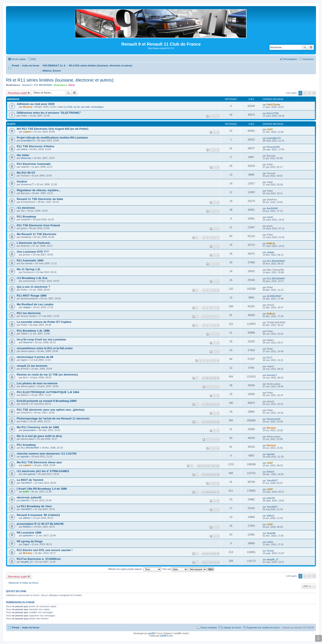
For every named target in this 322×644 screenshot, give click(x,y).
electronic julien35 (29, 497)
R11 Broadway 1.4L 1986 (33, 330)
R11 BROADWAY (43, 85)
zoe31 (270, 217)
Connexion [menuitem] (308, 59)
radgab (270, 252)
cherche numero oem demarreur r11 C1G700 (47, 453)
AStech (270, 471)
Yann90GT (26, 483)
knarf (26, 491)
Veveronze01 (273, 419)
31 (218, 378)
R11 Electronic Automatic (34, 163)
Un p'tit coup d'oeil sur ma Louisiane (41, 339)
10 (207, 404)
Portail (15, 65)
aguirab (25, 456)
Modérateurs (60, 85)
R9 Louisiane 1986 (29, 532)
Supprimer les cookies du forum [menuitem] (263, 627)
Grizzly (270, 550)
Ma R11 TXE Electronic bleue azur (39, 462)
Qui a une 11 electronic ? (33, 286)
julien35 (25, 500)
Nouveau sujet (17, 93)
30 (214, 378)
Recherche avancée (311, 47)
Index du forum (30, 627)
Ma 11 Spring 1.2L (29, 269)
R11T (269, 357)
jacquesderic (29, 430)
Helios (24, 149)
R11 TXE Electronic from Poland (38, 225)
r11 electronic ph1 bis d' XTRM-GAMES (43, 471)
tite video (23, 155)
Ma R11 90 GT (26, 172)
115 (217, 466)
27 (204, 378)
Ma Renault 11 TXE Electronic (36, 234)
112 (203, 466)
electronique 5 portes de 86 (35, 357)
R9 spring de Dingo (30, 541)
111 (199, 466)
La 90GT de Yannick (30, 480)
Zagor (26, 544)
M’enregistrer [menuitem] (290, 59)
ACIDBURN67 (274, 296)
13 (218, 404)
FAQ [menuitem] (33, 59)
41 (218, 492)
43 (207, 475)
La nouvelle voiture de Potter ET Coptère (44, 321)
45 (214, 475)
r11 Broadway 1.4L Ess (32, 278)
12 (214, 404)
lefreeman (26, 158)
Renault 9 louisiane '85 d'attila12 (38, 515)
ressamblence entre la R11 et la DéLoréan (45, 348)
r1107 (270, 129)
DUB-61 (271, 243)
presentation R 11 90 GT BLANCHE (40, 523)
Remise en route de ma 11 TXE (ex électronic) (47, 374)
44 (211, 475)
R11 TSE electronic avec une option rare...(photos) (50, 409)
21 (204, 422)
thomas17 (27, 85)
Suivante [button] (314, 93)
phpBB (151, 633)
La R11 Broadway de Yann (34, 506)
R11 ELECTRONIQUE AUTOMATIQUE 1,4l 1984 (48, 392)
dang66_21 (27, 562)
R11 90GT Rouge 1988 (32, 295)
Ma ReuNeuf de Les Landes (35, 304)
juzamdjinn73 (28, 140)
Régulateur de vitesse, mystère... (39, 190)
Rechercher (305, 47)
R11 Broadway (26, 216)
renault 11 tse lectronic (32, 365)
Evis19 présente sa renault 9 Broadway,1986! (47, 400)
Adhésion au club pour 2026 (35, 104)
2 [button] (304, 93)
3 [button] (309, 93)
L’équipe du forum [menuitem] (231, 627)
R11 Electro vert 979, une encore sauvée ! (44, 550)
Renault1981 (273, 147)
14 (214, 554)
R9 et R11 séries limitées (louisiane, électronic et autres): (60, 80)
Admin (71, 85)
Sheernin (27, 342)
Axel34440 (272, 208)
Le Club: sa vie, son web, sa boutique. (84, 107)
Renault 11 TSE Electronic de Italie (40, 199)
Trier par (174, 569)
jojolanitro (28, 535)
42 (204, 475)
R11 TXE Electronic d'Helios (35, 146)
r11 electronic (26, 207)
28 (207, 378)
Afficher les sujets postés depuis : (134, 569)
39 (211, 492)
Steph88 (271, 533)
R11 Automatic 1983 (30, 260)
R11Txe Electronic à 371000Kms (39, 559)
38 (207, 492)
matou (270, 542)
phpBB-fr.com (166, 636)
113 (208, 466)
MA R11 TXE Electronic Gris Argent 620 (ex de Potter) (52, 128)
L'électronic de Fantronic (33, 242)
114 (213, 466)
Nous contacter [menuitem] (209, 627)
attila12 (26, 518)
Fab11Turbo (273, 104)
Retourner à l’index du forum (23, 582)
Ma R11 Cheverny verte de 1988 (38, 427)
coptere (27, 131)
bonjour (22, 181)
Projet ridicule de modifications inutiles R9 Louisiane (52, 137)
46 (218, 475)
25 (218, 422)
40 (214, 492)
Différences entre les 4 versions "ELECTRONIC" (49, 112)
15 (218, 554)
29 (211, 378)
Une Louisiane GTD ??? (33, 251)
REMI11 (27, 526)
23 (211, 422)
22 (207, 422)
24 (214, 422)
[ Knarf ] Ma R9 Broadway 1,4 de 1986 (42, 488)
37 (204, 492)
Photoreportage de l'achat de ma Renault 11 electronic (53, 418)
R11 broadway (26, 444)
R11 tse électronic (29, 313)
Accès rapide (19, 59)
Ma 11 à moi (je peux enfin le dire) (39, 436)
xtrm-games (29, 474)
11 (211, 404)
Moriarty (27, 107)
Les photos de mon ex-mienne (37, 383)
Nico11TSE (273, 113)
